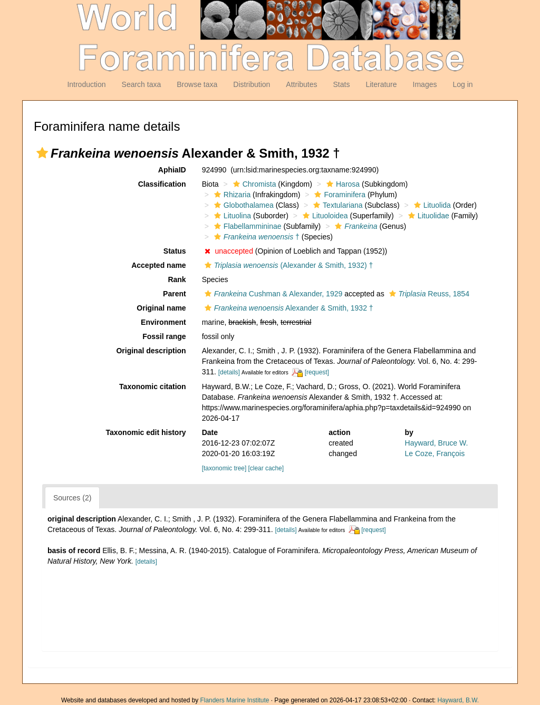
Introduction (86, 84)
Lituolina (231, 215)
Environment (163, 322)
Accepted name (158, 265)
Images (425, 84)
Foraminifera (338, 194)
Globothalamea (242, 205)
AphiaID (172, 170)
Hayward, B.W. (458, 700)
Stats (341, 84)
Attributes (301, 84)
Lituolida (431, 205)
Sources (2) (72, 498)
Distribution (251, 84)
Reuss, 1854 (428, 293)
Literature (381, 84)
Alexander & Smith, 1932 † (287, 308)
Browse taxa (197, 84)
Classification (162, 184)
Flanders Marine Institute (234, 700)
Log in (462, 84)
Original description (151, 350)
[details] (229, 372)
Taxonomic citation (152, 386)
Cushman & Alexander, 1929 (272, 293)
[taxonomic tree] (224, 468)
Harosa (342, 184)
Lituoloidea (324, 215)
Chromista (253, 184)
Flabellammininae (246, 226)
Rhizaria (230, 194)
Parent (174, 293)
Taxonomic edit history (145, 432)
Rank (177, 279)
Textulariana (337, 205)
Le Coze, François (435, 453)
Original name (161, 308)
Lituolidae (427, 215)
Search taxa (141, 84)
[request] (317, 372)
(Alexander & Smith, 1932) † (287, 265)
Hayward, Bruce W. (436, 443)
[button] (42, 153)
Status (174, 251)
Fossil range (164, 336)
